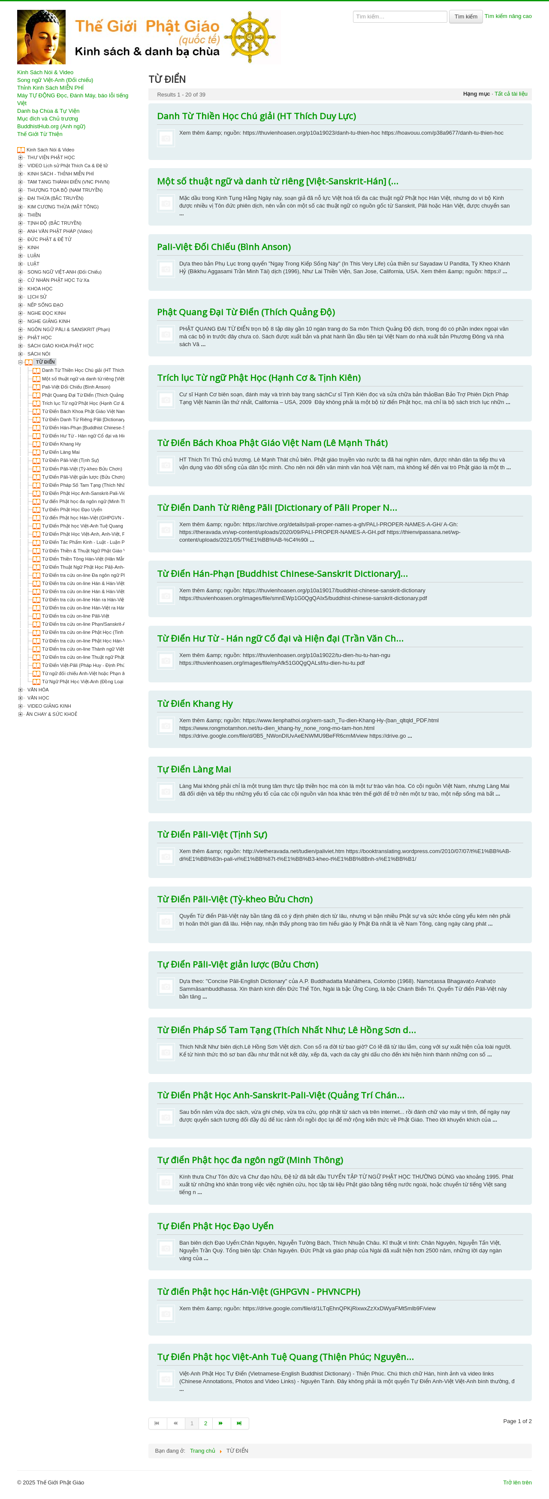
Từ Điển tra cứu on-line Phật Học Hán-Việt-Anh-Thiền (98, 640)
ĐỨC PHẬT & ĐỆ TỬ (49, 239)
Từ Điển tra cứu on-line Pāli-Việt (75, 615)
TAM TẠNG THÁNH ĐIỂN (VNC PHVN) (67, 181)
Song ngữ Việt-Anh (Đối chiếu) (55, 80)
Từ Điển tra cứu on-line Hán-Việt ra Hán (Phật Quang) (98, 607)
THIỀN (33, 214)
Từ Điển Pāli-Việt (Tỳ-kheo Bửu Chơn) (82, 468)
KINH (32, 247)
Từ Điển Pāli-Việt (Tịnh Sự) (70, 460)
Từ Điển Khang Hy (61, 443)
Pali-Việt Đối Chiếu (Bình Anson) (76, 386)
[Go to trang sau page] (222, 1424)
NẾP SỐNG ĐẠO (44, 305)
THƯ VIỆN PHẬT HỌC (50, 157)
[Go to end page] (240, 1424)
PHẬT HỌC (39, 337)
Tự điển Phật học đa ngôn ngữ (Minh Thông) (89, 501)
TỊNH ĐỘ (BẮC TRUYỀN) (53, 223)
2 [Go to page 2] (205, 1423)
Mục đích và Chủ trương (47, 118)
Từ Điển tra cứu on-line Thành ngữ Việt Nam (88, 648)
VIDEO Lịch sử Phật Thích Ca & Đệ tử (67, 165)
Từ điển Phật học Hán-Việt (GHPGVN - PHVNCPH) (96, 517)
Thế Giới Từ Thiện (40, 134)
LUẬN (33, 255)
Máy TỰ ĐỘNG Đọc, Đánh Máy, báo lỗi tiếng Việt (72, 99)
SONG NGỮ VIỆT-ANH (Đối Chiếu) (64, 271)
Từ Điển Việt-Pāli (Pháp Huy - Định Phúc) (85, 665)
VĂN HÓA (37, 689)
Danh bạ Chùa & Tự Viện (48, 111)
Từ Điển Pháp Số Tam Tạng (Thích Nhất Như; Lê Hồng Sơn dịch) (111, 485)
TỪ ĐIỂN (45, 362)
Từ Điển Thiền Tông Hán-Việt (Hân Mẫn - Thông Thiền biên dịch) (110, 558)
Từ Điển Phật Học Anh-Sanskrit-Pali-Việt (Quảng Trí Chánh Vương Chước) (120, 493)
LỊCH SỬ (36, 296)
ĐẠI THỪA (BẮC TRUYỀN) (55, 198)
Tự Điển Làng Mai (61, 452)
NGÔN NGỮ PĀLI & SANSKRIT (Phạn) (68, 329)
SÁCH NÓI (38, 353)
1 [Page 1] (191, 1423)
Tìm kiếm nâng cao (508, 16)
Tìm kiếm (466, 16)
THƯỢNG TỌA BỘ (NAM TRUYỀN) (64, 190)
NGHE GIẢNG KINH (48, 321)
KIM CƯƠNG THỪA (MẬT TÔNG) (62, 206)
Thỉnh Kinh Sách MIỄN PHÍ (50, 87)
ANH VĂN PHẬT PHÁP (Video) (59, 231)
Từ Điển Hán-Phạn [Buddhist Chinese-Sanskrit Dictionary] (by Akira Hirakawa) (123, 427)
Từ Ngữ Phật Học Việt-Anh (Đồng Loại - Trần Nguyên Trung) (105, 681)
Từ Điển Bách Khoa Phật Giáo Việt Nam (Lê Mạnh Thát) (101, 411)
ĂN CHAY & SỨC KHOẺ (51, 714)
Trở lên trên (517, 1482)
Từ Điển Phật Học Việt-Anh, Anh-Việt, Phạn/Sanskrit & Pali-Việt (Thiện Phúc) (122, 534)
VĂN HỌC (37, 697)
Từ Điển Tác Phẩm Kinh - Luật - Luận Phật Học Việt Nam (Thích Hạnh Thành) (123, 542)
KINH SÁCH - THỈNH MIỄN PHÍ (60, 173)
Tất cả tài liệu (511, 93)
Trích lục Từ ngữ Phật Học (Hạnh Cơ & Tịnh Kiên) (94, 403)
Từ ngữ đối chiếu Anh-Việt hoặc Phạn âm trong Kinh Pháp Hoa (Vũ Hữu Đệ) (122, 673)
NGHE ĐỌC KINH (46, 313)
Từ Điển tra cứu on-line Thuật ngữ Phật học (87, 657)
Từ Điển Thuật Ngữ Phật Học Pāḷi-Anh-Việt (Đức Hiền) (99, 567)
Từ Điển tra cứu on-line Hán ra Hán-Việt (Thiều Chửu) (98, 599)
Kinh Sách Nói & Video (45, 72)
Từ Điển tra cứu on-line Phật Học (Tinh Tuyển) (90, 632)
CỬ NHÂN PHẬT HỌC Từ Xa (57, 280)
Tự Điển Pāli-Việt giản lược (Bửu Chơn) (83, 477)
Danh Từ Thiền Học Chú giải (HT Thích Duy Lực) (93, 370)
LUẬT (32, 263)
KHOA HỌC (39, 288)
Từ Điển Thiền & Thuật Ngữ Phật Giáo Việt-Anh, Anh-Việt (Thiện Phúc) (116, 550)
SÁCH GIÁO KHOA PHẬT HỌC (60, 345)
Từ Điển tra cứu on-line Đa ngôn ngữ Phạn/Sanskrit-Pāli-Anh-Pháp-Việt (116, 575)
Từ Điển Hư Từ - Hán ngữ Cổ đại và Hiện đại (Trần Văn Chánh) (108, 435)
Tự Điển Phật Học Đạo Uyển (72, 509)
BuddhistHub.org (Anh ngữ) (51, 126)
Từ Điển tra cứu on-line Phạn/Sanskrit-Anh (86, 624)
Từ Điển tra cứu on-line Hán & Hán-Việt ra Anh (90, 591)
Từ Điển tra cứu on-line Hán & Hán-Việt (83, 583)
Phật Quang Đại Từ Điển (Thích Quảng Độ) (87, 395)
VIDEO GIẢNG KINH (48, 706)
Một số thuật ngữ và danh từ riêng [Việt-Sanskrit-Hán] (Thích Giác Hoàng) (119, 378)
